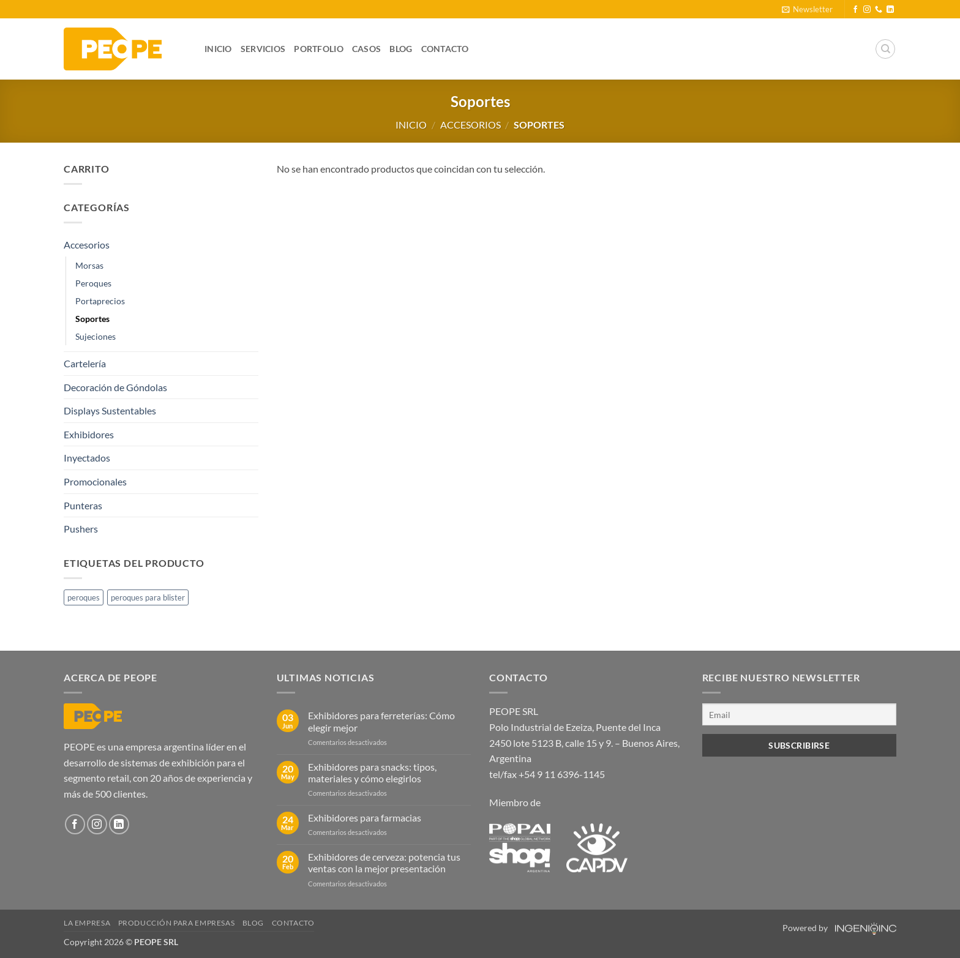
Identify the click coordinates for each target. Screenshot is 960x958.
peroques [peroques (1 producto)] (83, 597)
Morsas (89, 265)
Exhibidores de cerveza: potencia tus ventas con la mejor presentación (384, 862)
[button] (807, 9)
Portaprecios (100, 301)
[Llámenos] (878, 10)
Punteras (83, 505)
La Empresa (87, 922)
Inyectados (87, 457)
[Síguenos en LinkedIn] (890, 10)
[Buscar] (885, 49)
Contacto (444, 48)
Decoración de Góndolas (115, 387)
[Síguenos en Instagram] (867, 10)
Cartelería (85, 363)
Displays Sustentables (110, 410)
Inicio (218, 48)
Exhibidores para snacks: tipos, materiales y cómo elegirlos (372, 772)
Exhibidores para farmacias (364, 817)
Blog (400, 48)
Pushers (81, 528)
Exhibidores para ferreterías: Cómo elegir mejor (381, 721)
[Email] (799, 714)
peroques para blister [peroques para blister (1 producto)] (148, 597)
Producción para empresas (176, 922)
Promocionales (95, 481)
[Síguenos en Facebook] (855, 10)
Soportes (92, 318)
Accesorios (470, 124)
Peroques (93, 283)
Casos (366, 48)
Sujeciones (95, 336)
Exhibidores (89, 434)
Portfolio (318, 48)
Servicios (263, 48)
